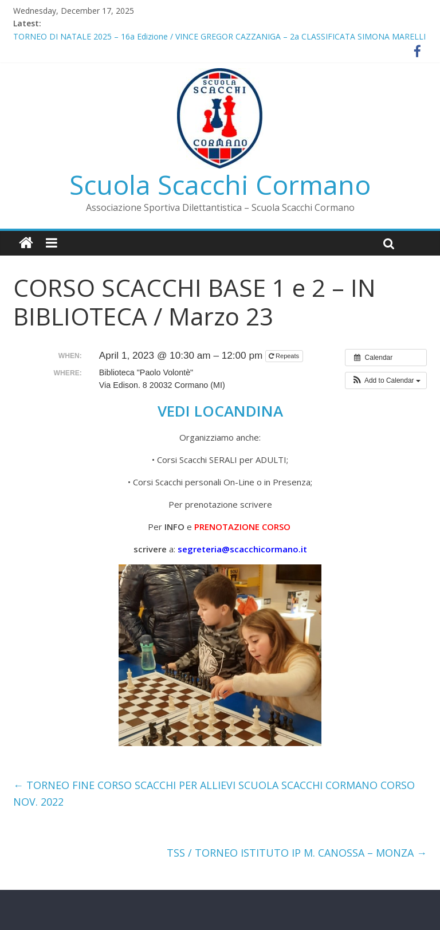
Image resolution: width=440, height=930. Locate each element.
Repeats (285, 355)
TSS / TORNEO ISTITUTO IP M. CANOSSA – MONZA (297, 853)
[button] (385, 380)
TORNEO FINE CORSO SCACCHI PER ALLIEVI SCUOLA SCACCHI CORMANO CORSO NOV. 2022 (214, 793)
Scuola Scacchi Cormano (220, 184)
